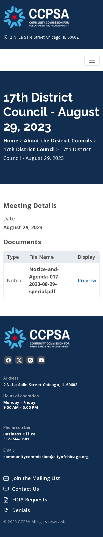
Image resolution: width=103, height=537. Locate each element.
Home (10, 140)
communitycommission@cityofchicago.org (46, 456)
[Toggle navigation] (92, 60)
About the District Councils (59, 140)
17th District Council (29, 149)
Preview (87, 280)
